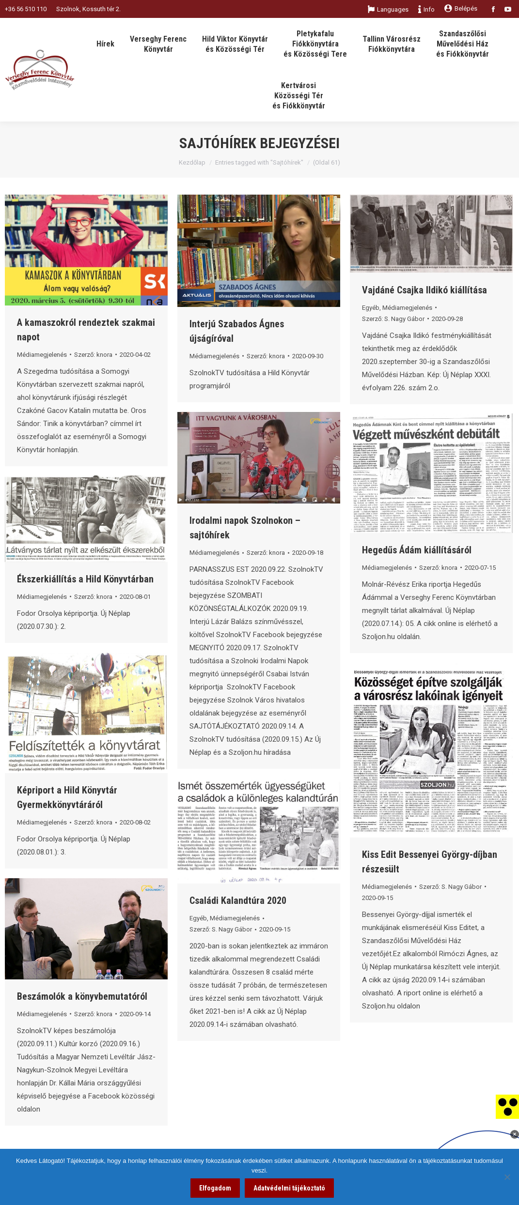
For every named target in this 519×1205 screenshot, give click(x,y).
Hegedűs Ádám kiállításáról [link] (417, 550)
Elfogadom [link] (215, 1188)
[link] (507, 1106)
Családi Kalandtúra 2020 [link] (237, 900)
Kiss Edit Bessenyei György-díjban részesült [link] (429, 862)
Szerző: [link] (93, 354)
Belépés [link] (460, 8)
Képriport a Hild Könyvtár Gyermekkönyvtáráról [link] (67, 797)
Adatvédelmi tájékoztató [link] (289, 1188)
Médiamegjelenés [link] (42, 354)
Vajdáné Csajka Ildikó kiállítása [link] (424, 290)
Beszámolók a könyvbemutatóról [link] (82, 996)
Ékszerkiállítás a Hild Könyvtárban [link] (85, 579)
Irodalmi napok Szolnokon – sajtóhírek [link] (244, 528)
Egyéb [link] (370, 307)
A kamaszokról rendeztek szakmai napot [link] (86, 330)
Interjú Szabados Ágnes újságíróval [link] (236, 331)
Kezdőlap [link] (192, 162)
